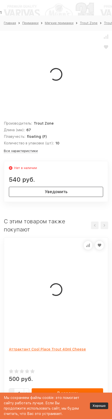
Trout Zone (89, 23)
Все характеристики (21, 151)
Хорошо (99, 406)
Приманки (30, 23)
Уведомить (56, 191)
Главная (10, 23)
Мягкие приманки (59, 23)
